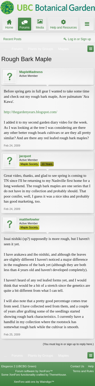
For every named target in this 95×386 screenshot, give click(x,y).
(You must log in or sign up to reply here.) (68, 344)
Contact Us (77, 366)
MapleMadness (31, 72)
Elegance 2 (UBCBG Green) (18, 366)
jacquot (25, 156)
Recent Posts (12, 39)
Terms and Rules (83, 371)
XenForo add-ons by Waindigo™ (34, 381)
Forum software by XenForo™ (34, 371)
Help (91, 366)
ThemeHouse (57, 374)
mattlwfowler (29, 219)
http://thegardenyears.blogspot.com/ (30, 112)
